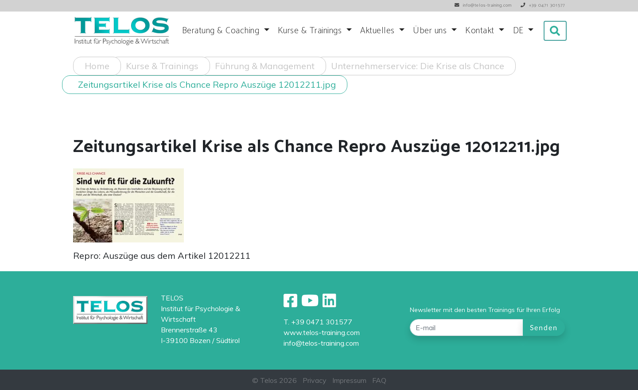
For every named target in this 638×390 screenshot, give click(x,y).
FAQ (379, 380)
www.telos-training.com (322, 332)
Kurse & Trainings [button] (311, 30)
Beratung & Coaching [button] (222, 30)
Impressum (349, 380)
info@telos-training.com (321, 343)
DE (519, 30)
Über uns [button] (431, 30)
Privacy (315, 380)
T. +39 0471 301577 (318, 321)
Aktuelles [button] (378, 30)
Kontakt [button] (481, 30)
